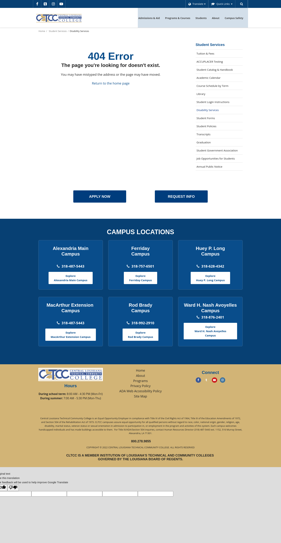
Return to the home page (111, 83)
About (140, 375)
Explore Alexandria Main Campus (70, 278)
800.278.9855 (141, 441)
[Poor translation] (13, 488)
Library (206, 95)
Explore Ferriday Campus (140, 278)
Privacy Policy (140, 386)
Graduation (204, 142)
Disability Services (208, 110)
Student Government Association (217, 150)
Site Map (140, 396)
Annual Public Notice (209, 166)
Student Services (58, 31)
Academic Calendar (209, 77)
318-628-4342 (212, 266)
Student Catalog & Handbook (215, 69)
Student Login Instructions (213, 102)
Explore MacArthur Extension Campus (71, 335)
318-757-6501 (142, 266)
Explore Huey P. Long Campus (210, 278)
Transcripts (204, 134)
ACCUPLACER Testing (210, 61)
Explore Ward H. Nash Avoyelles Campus (210, 331)
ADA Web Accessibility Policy (140, 391)
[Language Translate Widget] (196, 4)
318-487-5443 (72, 266)
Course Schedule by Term (218, 86)
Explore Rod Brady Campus (140, 335)
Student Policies (206, 126)
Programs (140, 381)
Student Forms (206, 118)
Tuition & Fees (205, 53)
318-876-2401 (212, 317)
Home (42, 31)
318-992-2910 (142, 322)
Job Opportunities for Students (216, 158)
